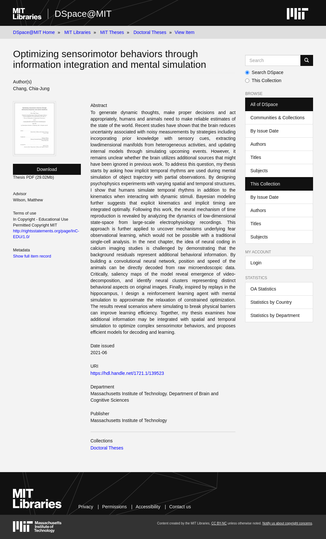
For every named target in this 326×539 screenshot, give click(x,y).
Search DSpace (264, 72)
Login (255, 262)
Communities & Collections (277, 117)
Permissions (114, 506)
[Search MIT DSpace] (272, 60)
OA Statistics (263, 288)
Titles (255, 157)
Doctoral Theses (150, 32)
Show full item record (32, 256)
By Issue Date (264, 130)
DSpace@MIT (83, 14)
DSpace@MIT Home (34, 32)
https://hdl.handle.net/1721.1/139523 (127, 373)
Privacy (85, 506)
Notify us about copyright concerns (287, 523)
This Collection (263, 80)
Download (47, 169)
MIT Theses (112, 32)
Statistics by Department (274, 315)
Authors (258, 144)
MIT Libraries (77, 32)
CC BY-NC (218, 523)
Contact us (180, 506)
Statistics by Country (271, 302)
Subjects (259, 170)
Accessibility (148, 506)
